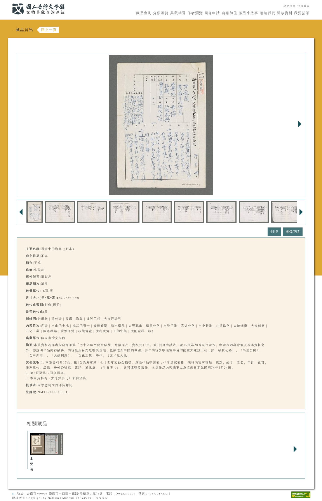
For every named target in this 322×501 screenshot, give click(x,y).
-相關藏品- (37, 423)
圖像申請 (212, 13)
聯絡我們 (268, 13)
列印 (274, 231)
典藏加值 (229, 13)
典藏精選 (178, 13)
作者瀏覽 (195, 13)
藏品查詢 (144, 13)
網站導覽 (290, 6)
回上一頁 (49, 30)
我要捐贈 (302, 13)
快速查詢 (304, 6)
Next (299, 124)
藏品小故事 (248, 13)
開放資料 (285, 13)
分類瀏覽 (161, 13)
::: (9, 2)
